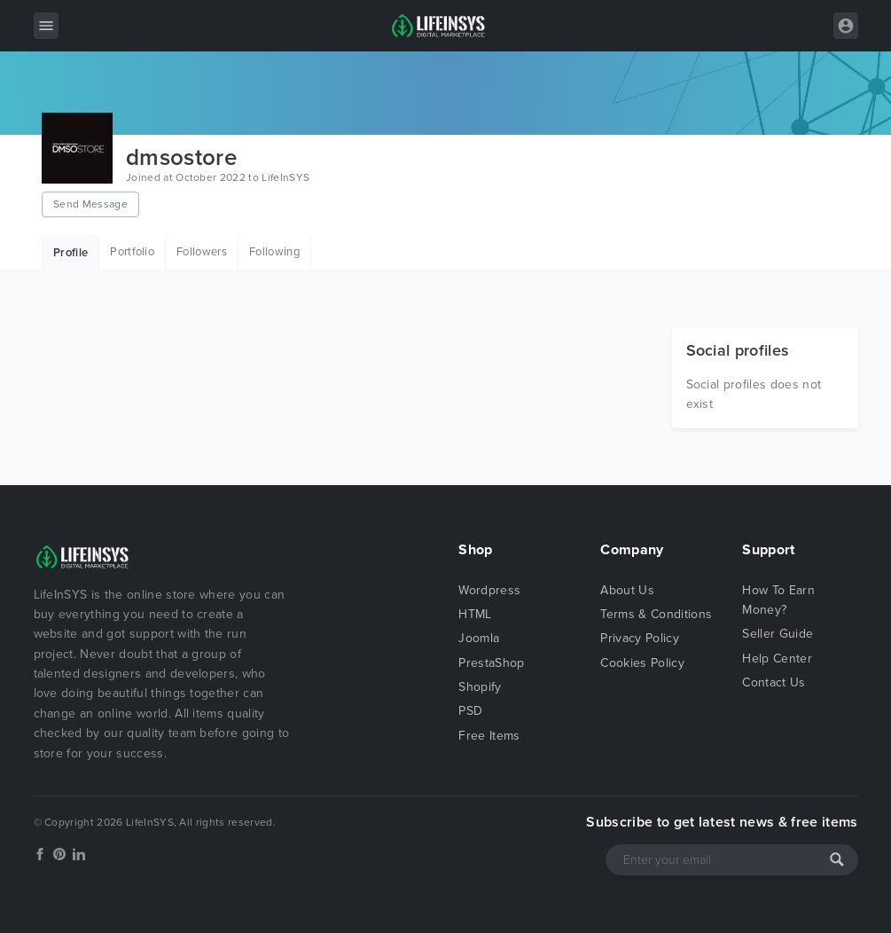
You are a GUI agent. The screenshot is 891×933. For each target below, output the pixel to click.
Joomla (478, 638)
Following (274, 252)
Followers (201, 252)
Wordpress (489, 590)
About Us (627, 590)
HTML (474, 614)
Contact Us (773, 682)
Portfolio (132, 252)
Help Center (777, 658)
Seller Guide (777, 633)
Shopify (479, 686)
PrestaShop (491, 662)
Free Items (489, 735)
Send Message (90, 204)
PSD (470, 710)
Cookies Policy (642, 662)
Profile (70, 253)
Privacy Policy (639, 638)
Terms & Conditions (656, 614)
